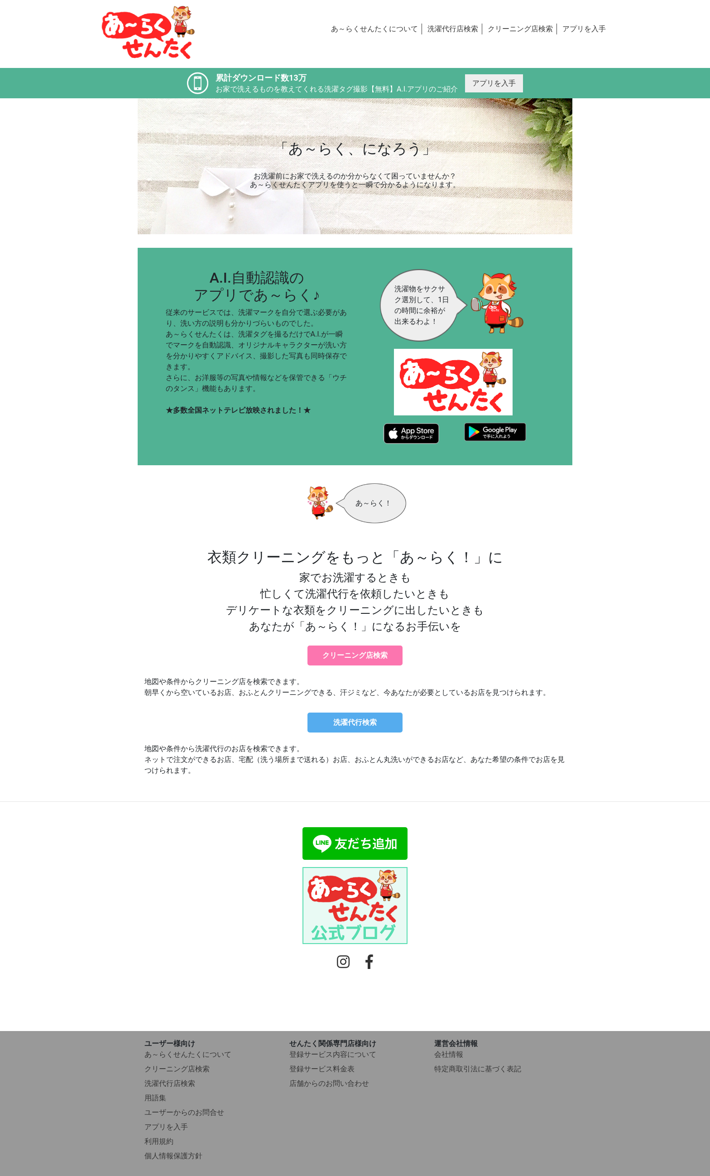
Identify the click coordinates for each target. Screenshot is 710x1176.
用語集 (155, 1098)
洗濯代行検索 (355, 722)
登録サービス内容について (332, 1054)
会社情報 (448, 1054)
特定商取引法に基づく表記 (477, 1069)
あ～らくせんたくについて (374, 28)
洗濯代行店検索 (452, 28)
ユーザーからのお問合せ (184, 1112)
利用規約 (158, 1141)
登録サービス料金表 (322, 1069)
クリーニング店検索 (520, 28)
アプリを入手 (584, 28)
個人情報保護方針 (173, 1156)
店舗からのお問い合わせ (329, 1083)
